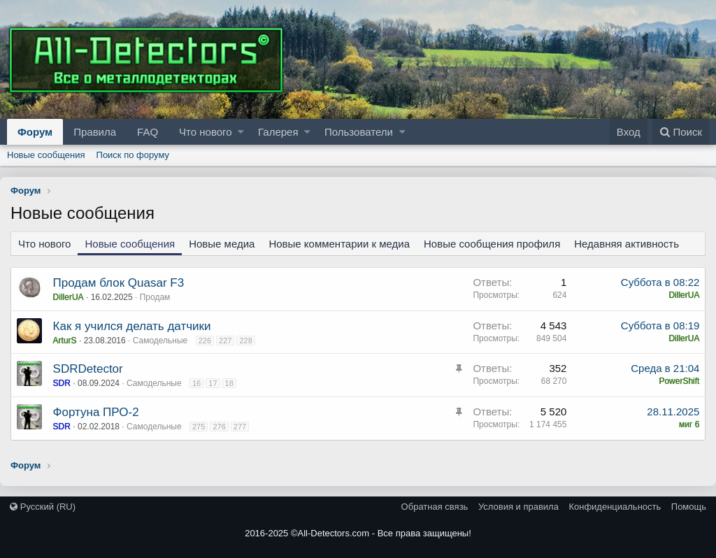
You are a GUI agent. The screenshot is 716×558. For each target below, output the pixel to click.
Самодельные (160, 340)
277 (240, 426)
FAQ (147, 132)
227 (225, 340)
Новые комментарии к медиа (339, 244)
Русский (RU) (43, 506)
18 (229, 383)
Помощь (688, 506)
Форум (34, 132)
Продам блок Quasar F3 (119, 282)
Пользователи (358, 132)
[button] (241, 132)
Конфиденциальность (614, 506)
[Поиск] (680, 132)
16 (196, 383)
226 (205, 340)
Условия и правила (518, 506)
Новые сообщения (46, 155)
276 (219, 426)
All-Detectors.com (334, 533)
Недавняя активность (626, 244)
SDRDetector (88, 368)
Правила (94, 132)
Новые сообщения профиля (492, 244)
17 (213, 383)
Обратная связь (434, 506)
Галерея (278, 132)
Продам (155, 297)
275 (198, 426)
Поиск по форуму (132, 155)
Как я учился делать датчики (132, 326)
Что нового (205, 132)
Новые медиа (222, 244)
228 (246, 340)
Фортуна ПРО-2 (96, 412)
